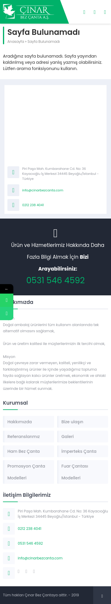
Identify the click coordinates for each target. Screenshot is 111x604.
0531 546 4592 (55, 280)
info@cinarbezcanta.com (42, 190)
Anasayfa (15, 41)
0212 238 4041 (33, 205)
